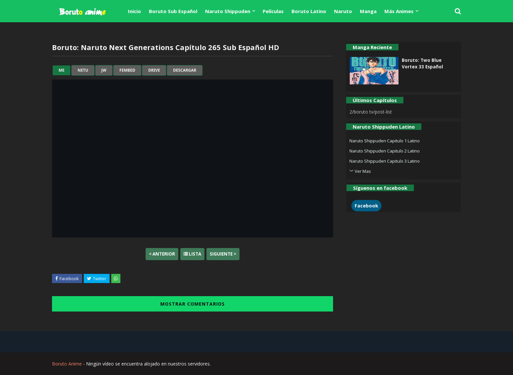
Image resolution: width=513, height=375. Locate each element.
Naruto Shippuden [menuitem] (227, 11)
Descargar (184, 70)
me (61, 70)
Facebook (366, 206)
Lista (192, 254)
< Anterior (162, 254)
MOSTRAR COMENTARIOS (192, 304)
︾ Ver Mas (360, 171)
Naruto (343, 11)
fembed (127, 70)
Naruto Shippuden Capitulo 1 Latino (384, 141)
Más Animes (399, 11)
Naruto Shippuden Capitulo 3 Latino (384, 161)
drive (154, 70)
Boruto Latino (309, 11)
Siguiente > (223, 254)
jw (104, 70)
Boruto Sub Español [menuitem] (173, 11)
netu (83, 70)
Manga (368, 11)
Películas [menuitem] (273, 11)
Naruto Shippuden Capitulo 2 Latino (384, 151)
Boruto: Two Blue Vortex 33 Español (422, 63)
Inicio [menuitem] (134, 11)
